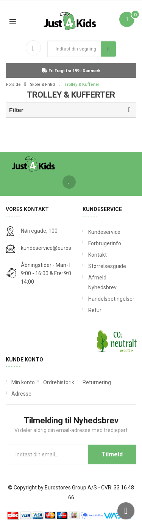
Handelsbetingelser (109, 299)
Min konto (23, 382)
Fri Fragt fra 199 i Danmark (71, 70)
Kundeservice (104, 232)
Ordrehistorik (58, 382)
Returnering (97, 382)
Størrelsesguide (107, 266)
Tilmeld (112, 454)
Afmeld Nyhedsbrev (102, 282)
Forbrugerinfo (104, 243)
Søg (108, 49)
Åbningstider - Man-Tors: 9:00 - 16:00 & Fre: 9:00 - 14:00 (50, 273)
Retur (94, 310)
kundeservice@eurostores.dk (56, 248)
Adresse (21, 394)
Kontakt (97, 255)
